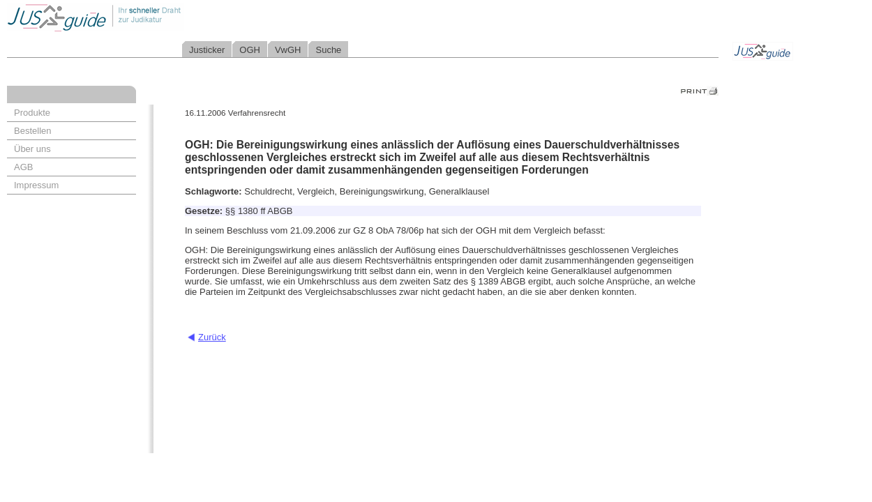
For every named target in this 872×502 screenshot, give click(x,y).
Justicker (207, 50)
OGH (249, 50)
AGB (23, 167)
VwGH (288, 50)
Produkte (32, 112)
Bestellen (32, 131)
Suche (328, 50)
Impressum (36, 185)
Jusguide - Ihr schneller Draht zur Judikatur (140, 17)
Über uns (32, 149)
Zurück (212, 337)
